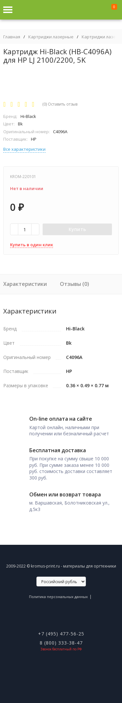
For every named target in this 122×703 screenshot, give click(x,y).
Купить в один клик (31, 245)
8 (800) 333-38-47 (61, 643)
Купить (77, 229)
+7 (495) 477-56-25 (61, 634)
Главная (11, 37)
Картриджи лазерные (51, 37)
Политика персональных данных (58, 596)
